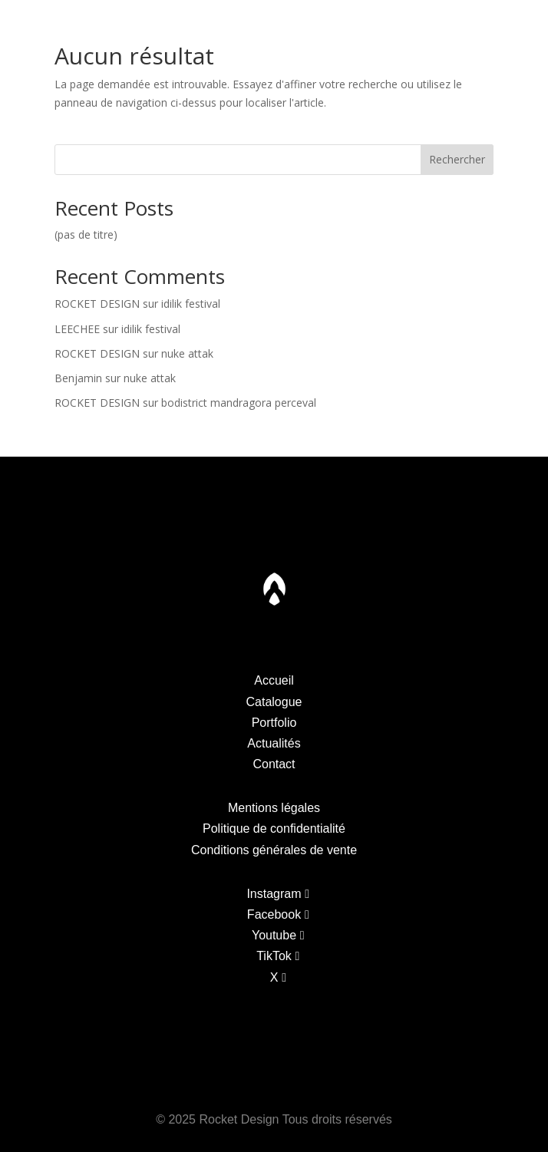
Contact (504, 22)
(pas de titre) (85, 234)
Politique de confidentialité (274, 828)
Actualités (273, 743)
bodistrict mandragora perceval (238, 402)
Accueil (274, 680)
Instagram (273, 893)
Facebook (274, 914)
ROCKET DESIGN (97, 303)
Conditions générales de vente (274, 850)
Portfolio (166, 22)
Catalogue (49, 22)
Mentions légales (274, 807)
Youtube (274, 935)
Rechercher (457, 159)
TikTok (274, 955)
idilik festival (190, 303)
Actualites (389, 22)
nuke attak (187, 353)
